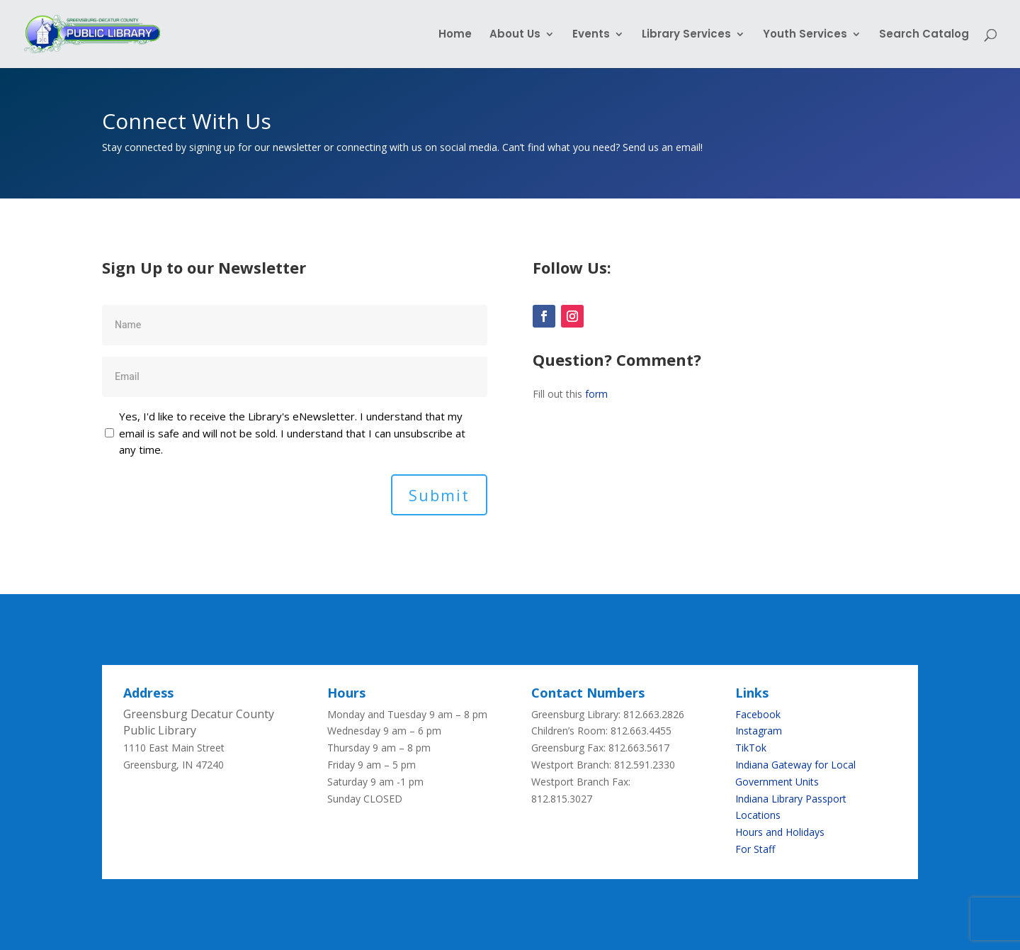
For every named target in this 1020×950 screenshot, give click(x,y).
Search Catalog (924, 35)
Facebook (758, 714)
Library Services (686, 35)
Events (591, 35)
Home (455, 35)
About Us (514, 35)
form (596, 394)
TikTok (750, 747)
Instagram (758, 730)
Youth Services (805, 35)
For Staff (755, 849)
